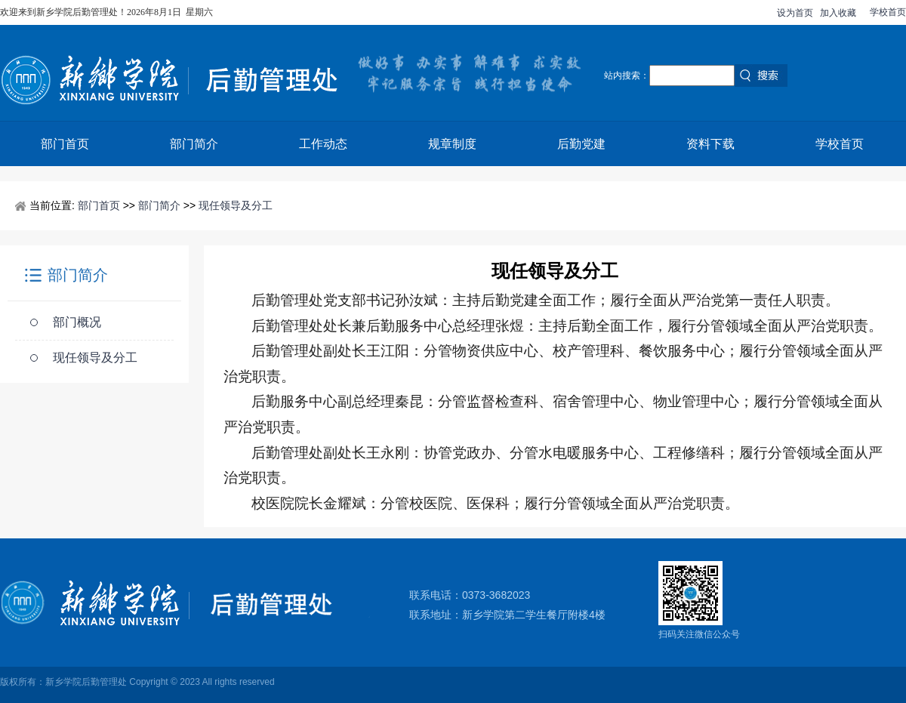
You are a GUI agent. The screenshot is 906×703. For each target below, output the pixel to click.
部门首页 (65, 143)
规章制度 (452, 143)
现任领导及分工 (236, 205)
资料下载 (710, 143)
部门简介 (194, 143)
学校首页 (888, 12)
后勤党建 (581, 143)
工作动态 (323, 143)
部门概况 (77, 322)
